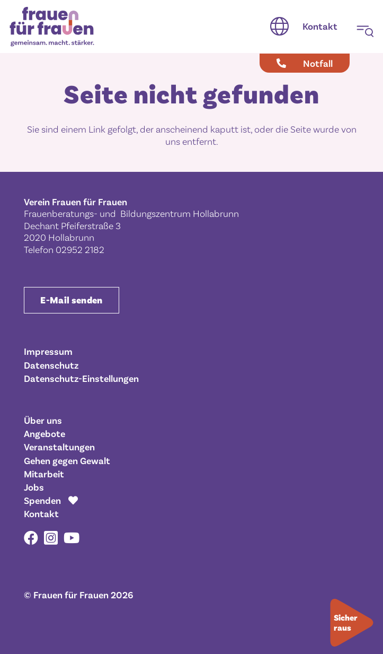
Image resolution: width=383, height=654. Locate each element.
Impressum (48, 351)
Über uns (43, 420)
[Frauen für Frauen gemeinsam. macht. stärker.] (52, 27)
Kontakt (41, 513)
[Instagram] (51, 538)
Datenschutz (51, 365)
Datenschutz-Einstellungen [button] (81, 378)
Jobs (34, 487)
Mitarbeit (44, 473)
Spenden (42, 500)
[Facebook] (31, 537)
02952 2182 (80, 249)
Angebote (44, 433)
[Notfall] (305, 63)
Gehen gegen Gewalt (67, 460)
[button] (279, 26)
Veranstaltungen (59, 446)
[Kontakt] (319, 26)
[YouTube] (71, 537)
